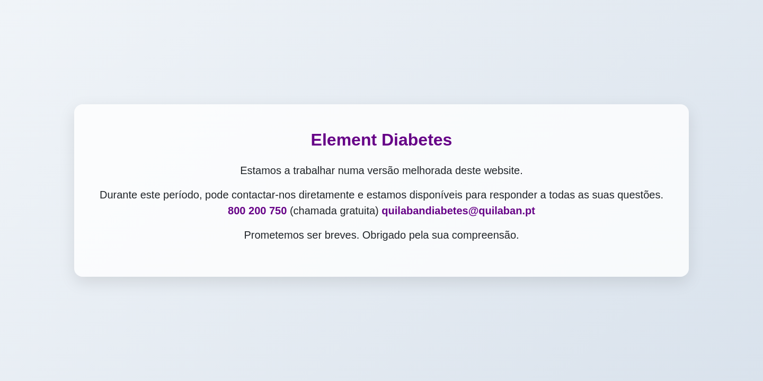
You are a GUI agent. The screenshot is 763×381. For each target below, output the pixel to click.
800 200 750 (257, 210)
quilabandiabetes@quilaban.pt (458, 210)
